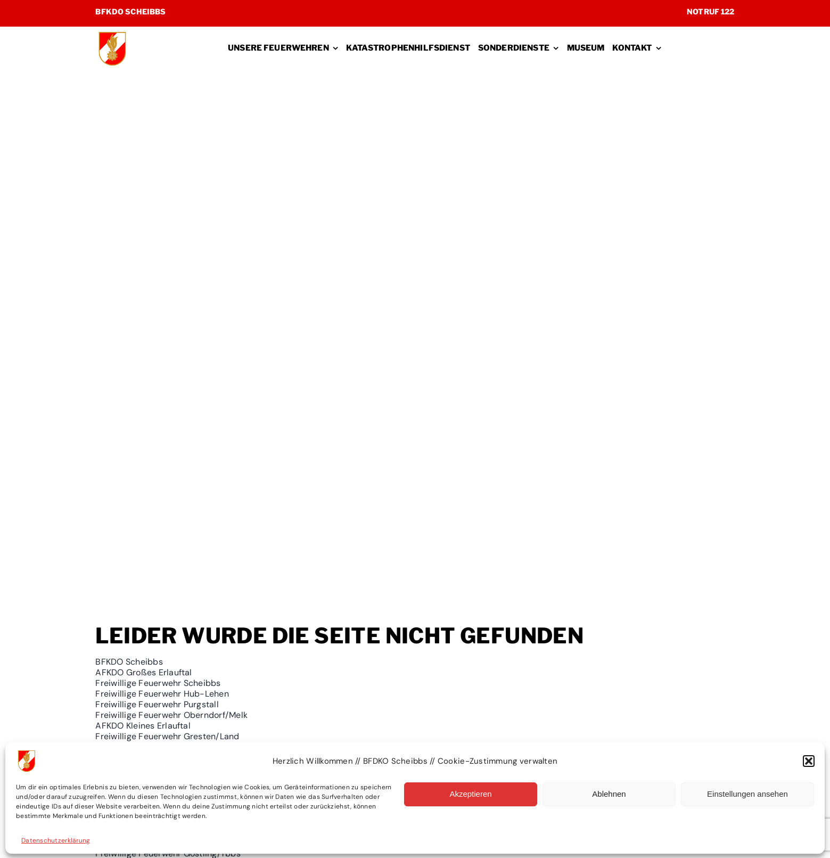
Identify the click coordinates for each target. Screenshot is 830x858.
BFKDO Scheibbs (130, 11)
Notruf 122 (710, 11)
